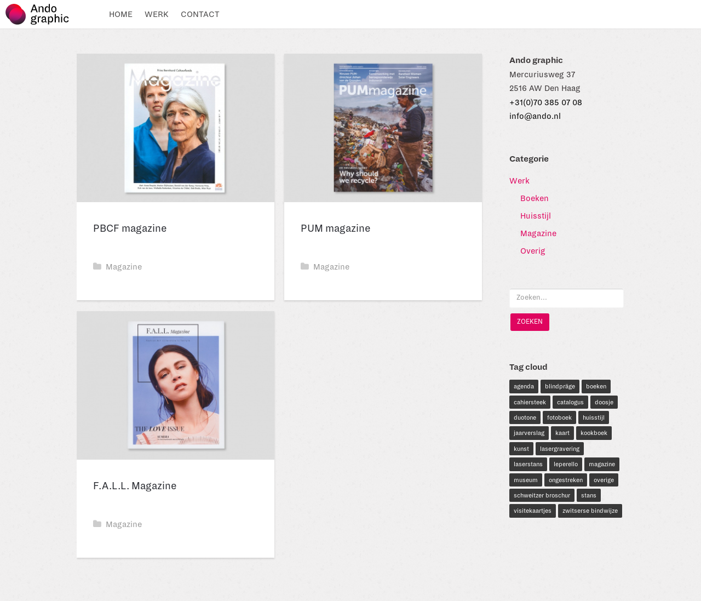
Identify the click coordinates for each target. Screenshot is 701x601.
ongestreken (566, 480)
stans (588, 495)
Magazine (117, 266)
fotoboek (559, 417)
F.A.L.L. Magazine (135, 485)
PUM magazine (336, 228)
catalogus (570, 402)
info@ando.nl (535, 116)
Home (121, 14)
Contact (200, 14)
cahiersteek (530, 402)
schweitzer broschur (542, 495)
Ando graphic (42, 14)
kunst (521, 448)
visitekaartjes (532, 510)
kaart (562, 433)
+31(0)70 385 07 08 (545, 102)
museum (526, 480)
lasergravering (559, 448)
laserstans (528, 464)
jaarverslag (529, 433)
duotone (525, 417)
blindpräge (560, 386)
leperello (566, 464)
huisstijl (594, 417)
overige (604, 480)
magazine (602, 464)
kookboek (594, 433)
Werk (157, 14)
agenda (524, 386)
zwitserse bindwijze (590, 510)
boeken (596, 386)
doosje (604, 402)
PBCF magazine (130, 228)
